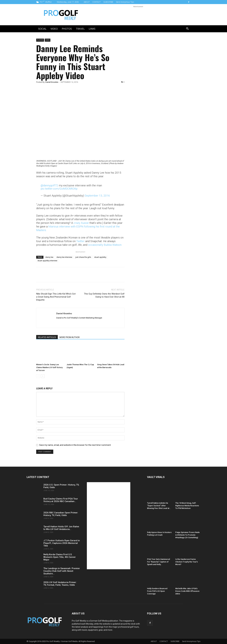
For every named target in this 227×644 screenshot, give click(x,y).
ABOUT (87, 2)
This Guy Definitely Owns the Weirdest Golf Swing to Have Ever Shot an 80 (104, 295)
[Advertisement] (153, 88)
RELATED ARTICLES (47, 337)
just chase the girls (83, 257)
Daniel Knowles (51, 82)
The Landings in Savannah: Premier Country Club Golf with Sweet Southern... (61, 571)
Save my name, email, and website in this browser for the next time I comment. (75, 445)
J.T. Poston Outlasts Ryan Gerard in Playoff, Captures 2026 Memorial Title (61, 543)
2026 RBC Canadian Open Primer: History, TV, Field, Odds (60, 514)
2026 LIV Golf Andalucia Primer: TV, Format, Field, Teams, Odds (60, 583)
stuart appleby (100, 257)
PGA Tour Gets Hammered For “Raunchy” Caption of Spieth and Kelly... (158, 561)
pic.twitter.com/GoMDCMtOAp (59, 188)
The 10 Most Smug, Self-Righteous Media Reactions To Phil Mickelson (187, 505)
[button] (187, 29)
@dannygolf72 (49, 185)
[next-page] (42, 376)
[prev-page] (38, 376)
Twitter (80, 241)
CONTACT (96, 2)
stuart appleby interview (47, 261)
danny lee (49, 257)
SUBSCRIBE (108, 2)
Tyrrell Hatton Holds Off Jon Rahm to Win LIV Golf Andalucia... (61, 527)
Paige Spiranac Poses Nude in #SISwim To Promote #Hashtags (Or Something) (187, 535)
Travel (80, 28)
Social (42, 28)
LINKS (92, 28)
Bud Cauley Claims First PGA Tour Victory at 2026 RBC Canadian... (60, 500)
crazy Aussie (81, 223)
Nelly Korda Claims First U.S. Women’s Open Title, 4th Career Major (59, 557)
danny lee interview (64, 257)
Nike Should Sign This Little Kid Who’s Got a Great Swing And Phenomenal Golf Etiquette (56, 296)
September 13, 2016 (97, 195)
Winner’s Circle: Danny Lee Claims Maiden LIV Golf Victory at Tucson (49, 367)
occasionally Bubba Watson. (105, 244)
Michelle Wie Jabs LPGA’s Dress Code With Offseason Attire (187, 591)
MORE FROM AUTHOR (70, 337)
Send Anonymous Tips (125, 2)
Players (40, 40)
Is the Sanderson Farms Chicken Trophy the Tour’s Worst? (186, 561)
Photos (67, 28)
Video (54, 28)
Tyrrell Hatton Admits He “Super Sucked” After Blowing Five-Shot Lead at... (159, 505)
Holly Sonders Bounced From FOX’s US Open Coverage (157, 591)
